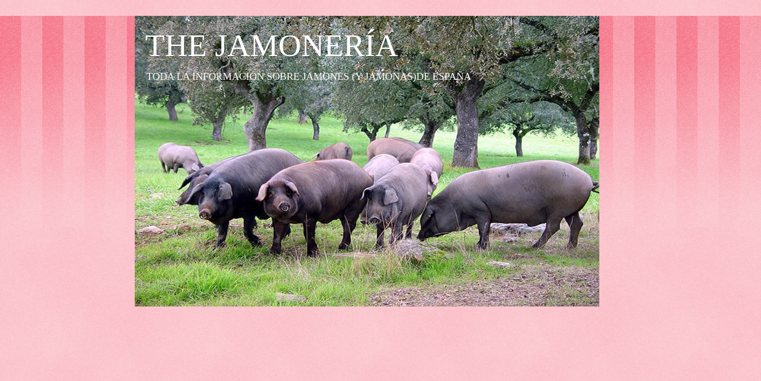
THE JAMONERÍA (271, 45)
